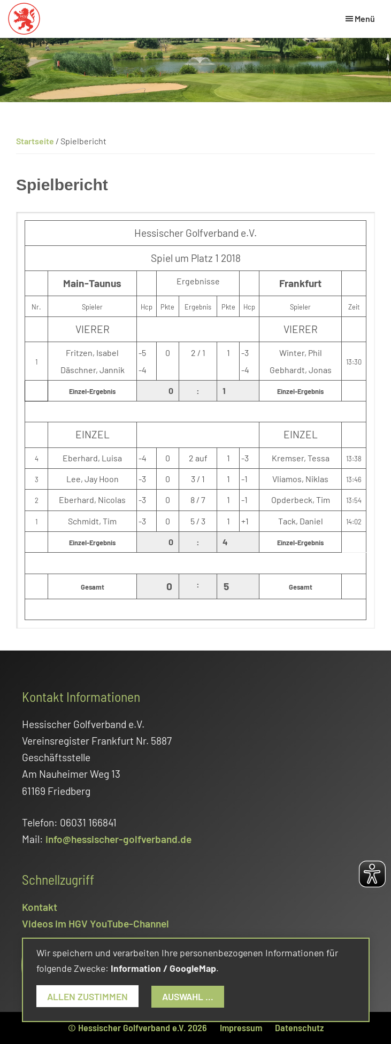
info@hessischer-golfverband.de (118, 839)
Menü (365, 18)
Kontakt (39, 907)
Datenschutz (299, 1027)
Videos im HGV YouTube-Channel (95, 923)
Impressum (241, 1027)
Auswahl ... (187, 996)
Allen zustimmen (87, 996)
